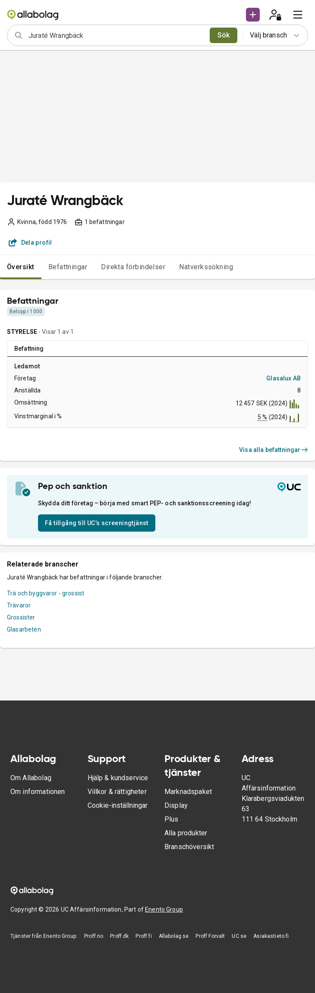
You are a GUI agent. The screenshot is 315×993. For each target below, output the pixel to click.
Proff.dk (119, 936)
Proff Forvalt (210, 936)
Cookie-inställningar (118, 805)
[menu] (297, 14)
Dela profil (30, 242)
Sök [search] (223, 35)
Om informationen (37, 792)
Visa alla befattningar (273, 449)
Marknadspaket (188, 792)
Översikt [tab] (21, 267)
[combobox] (116, 35)
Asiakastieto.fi (271, 936)
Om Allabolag (30, 778)
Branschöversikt (189, 847)
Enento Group (164, 909)
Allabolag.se (174, 936)
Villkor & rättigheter (117, 792)
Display (176, 805)
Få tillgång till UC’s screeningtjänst (96, 523)
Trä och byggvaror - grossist (45, 593)
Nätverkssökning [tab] (206, 267)
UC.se (239, 936)
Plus (171, 819)
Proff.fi (143, 936)
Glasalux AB (283, 378)
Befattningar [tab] (68, 267)
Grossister (21, 617)
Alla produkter (185, 833)
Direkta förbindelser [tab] (133, 267)
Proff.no (93, 936)
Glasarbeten (24, 629)
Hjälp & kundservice (118, 778)
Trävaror (19, 605)
